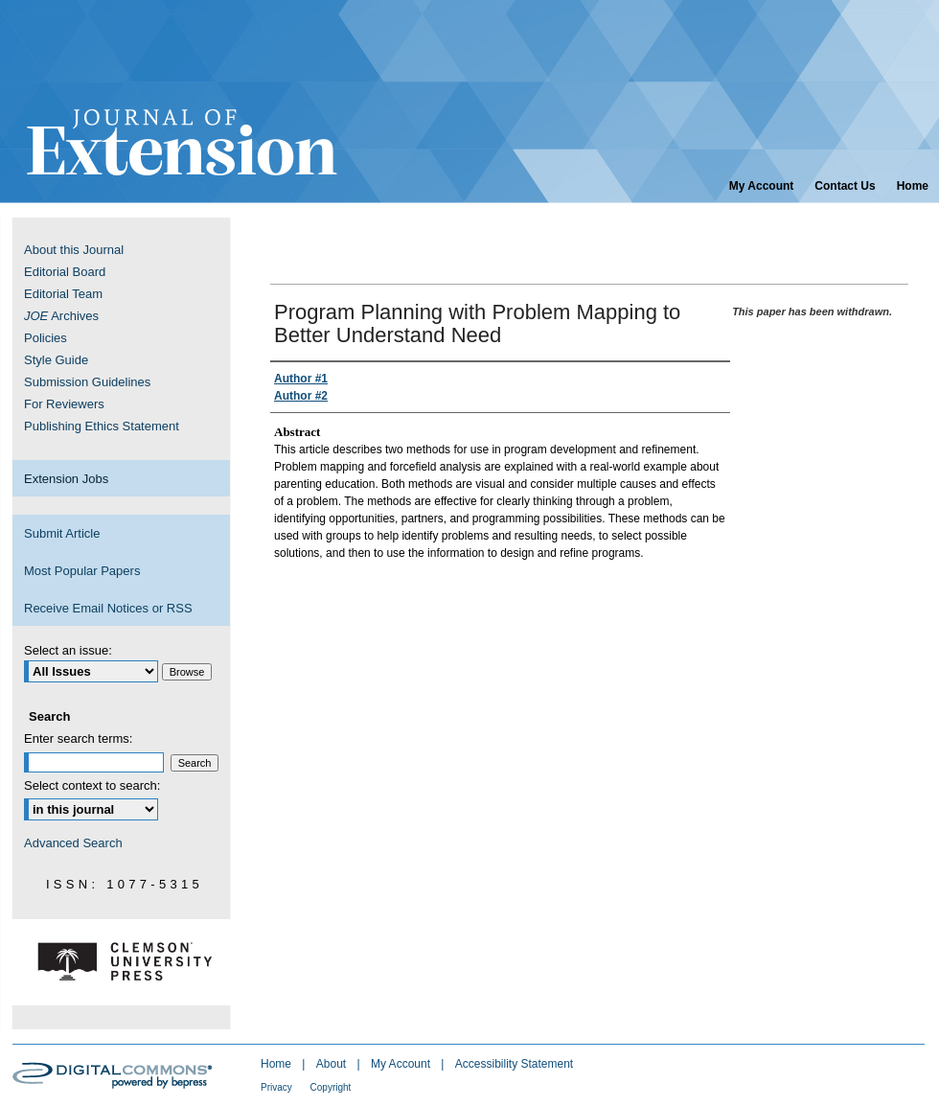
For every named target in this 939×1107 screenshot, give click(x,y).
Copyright (331, 1087)
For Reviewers (64, 404)
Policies (45, 338)
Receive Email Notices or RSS (108, 608)
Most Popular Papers (82, 571)
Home (277, 1064)
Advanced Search (73, 843)
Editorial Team (63, 294)
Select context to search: (92, 785)
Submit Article (62, 533)
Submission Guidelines (87, 382)
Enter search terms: (78, 738)
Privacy (278, 1087)
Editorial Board (64, 272)
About (333, 1064)
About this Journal (74, 249)
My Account (402, 1064)
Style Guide (56, 360)
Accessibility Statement (514, 1064)
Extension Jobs (66, 479)
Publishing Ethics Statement (101, 426)
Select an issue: (68, 650)
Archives (61, 316)
